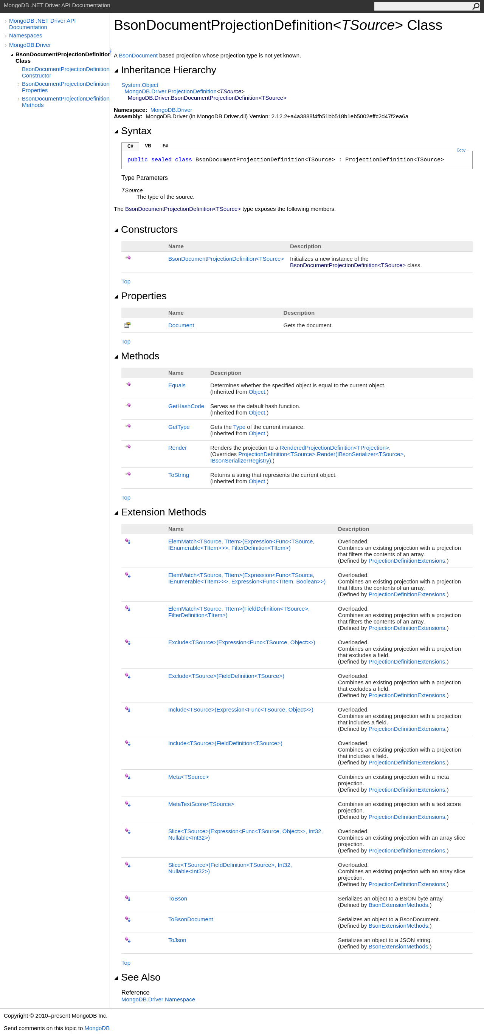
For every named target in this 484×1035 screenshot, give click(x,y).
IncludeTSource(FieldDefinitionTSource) (225, 743)
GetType (179, 427)
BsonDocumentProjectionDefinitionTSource (226, 258)
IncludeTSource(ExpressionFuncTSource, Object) (240, 709)
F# (165, 146)
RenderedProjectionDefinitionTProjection (334, 447)
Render (177, 447)
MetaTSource (188, 777)
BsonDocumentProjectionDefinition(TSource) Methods (66, 101)
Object (257, 391)
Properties (140, 296)
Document (181, 325)
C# (130, 146)
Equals (177, 385)
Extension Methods (160, 512)
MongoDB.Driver (30, 45)
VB (148, 146)
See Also (137, 977)
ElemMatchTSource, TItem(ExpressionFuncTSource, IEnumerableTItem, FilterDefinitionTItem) (241, 544)
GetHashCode (186, 406)
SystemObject (139, 85)
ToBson (177, 898)
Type (239, 427)
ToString (178, 475)
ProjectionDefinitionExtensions (407, 560)
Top (125, 281)
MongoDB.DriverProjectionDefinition (170, 91)
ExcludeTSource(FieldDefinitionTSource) (226, 676)
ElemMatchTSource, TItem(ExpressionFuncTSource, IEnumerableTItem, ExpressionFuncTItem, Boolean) (247, 578)
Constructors (146, 229)
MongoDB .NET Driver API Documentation (42, 23)
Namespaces (25, 35)
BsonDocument (138, 55)
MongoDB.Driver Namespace (158, 999)
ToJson (177, 940)
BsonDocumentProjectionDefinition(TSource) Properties (66, 86)
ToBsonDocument (190, 919)
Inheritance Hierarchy (165, 70)
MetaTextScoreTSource (201, 804)
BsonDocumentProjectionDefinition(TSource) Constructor (66, 72)
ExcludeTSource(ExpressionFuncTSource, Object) (241, 642)
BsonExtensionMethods (398, 905)
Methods (137, 356)
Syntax (133, 130)
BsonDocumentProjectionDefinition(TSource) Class (63, 57)
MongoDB (97, 1028)
